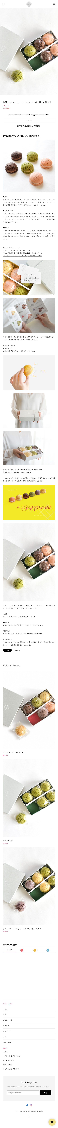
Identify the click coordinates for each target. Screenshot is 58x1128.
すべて (9, 950)
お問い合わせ (8, 1065)
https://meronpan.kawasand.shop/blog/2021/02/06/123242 (22, 256)
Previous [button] (2, 51)
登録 (45, 1093)
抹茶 (4, 1015)
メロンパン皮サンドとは (12, 1056)
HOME (5, 1052)
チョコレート (8, 1020)
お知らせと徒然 (8, 1060)
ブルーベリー (8, 1031)
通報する (17, 650)
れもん (5, 1009)
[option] (29, 51)
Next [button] (55, 51)
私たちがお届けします (11, 1069)
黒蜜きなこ (7, 1026)
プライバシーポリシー (21, 1111)
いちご (5, 1036)
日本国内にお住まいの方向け (29, 126)
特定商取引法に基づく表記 (35, 1111)
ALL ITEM (7, 1042)
